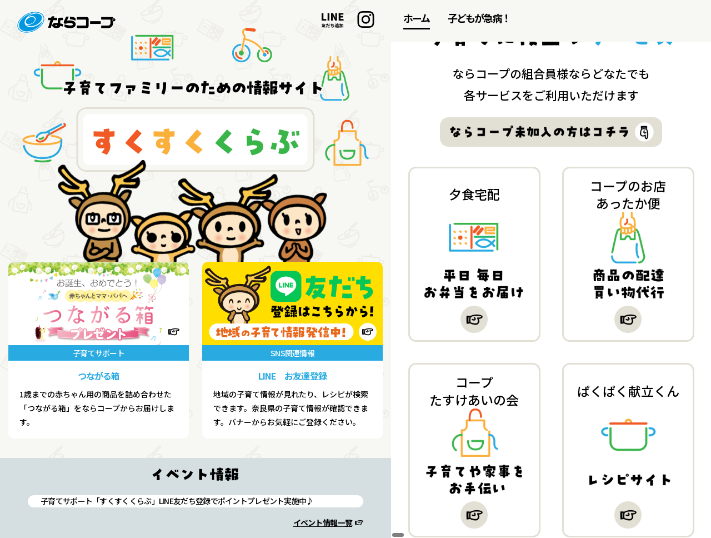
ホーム (416, 18)
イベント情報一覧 (322, 522)
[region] (551, 269)
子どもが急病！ (479, 18)
